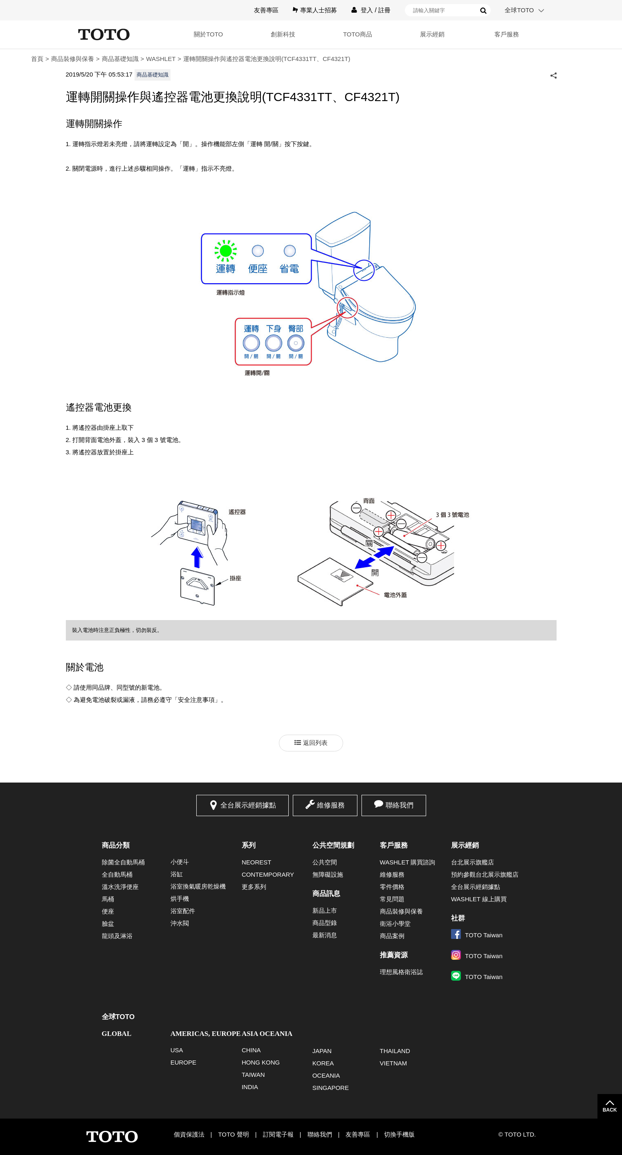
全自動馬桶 (117, 874)
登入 (367, 10)
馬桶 (108, 899)
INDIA (250, 1086)
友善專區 (266, 10)
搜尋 (483, 10)
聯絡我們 (399, 805)
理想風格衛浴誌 (401, 971)
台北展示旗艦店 (472, 862)
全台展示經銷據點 (248, 805)
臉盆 (108, 923)
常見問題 (392, 899)
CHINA (251, 1050)
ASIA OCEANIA (267, 1034)
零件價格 (392, 886)
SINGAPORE (330, 1087)
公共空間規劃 (333, 845)
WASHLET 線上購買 (479, 899)
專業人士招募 (318, 10)
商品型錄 (324, 922)
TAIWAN (253, 1074)
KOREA (323, 1063)
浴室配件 (183, 910)
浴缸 (177, 874)
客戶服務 (506, 34)
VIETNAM (393, 1063)
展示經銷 (432, 34)
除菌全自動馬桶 (123, 862)
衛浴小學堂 (395, 923)
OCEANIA (326, 1075)
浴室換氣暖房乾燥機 (198, 886)
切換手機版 (399, 1134)
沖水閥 (180, 923)
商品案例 (392, 935)
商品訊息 (326, 894)
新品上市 (324, 910)
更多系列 (254, 886)
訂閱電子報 (278, 1134)
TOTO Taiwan (477, 935)
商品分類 (116, 845)
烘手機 (180, 898)
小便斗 (180, 861)
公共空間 (324, 862)
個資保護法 (189, 1134)
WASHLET (160, 58)
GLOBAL (117, 1034)
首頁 (37, 58)
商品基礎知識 (120, 58)
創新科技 (283, 34)
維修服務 (331, 805)
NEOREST (257, 862)
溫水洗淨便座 (120, 886)
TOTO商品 (357, 34)
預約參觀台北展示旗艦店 (485, 874)
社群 (458, 918)
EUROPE (183, 1062)
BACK (610, 1110)
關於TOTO (208, 34)
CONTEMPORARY (268, 874)
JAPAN (322, 1050)
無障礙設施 (327, 874)
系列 (249, 845)
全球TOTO (519, 10)
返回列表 (315, 742)
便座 (108, 911)
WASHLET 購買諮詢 (408, 862)
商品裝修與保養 (72, 58)
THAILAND (395, 1050)
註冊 (384, 10)
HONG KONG (261, 1062)
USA (177, 1050)
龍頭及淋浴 (117, 935)
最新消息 (324, 935)
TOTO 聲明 (233, 1134)
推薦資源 (394, 955)
